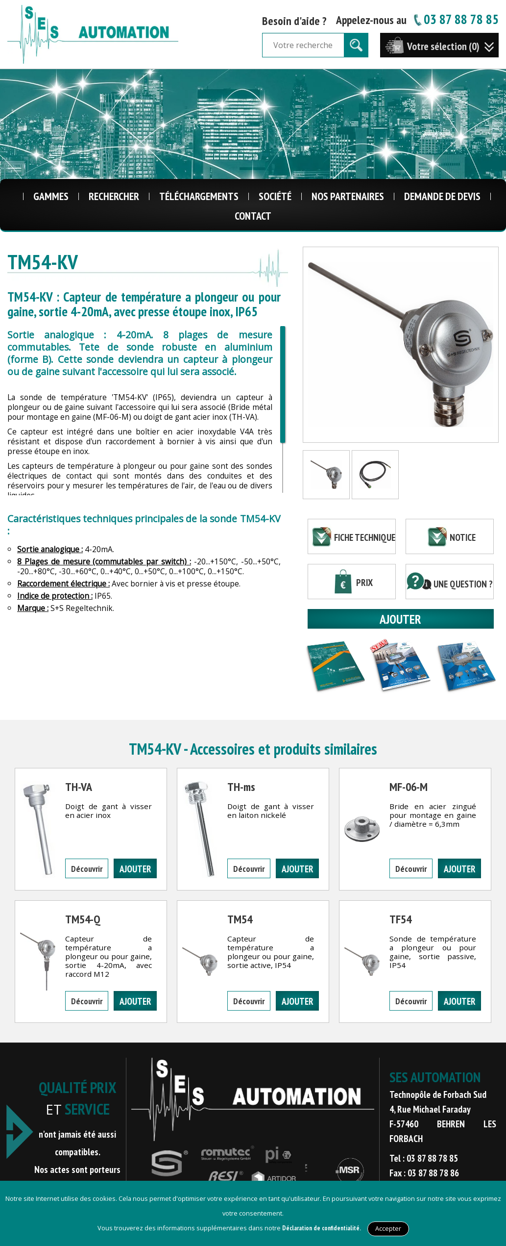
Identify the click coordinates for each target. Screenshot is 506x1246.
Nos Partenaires (348, 196)
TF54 (400, 919)
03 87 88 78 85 (455, 18)
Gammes (51, 196)
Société (275, 196)
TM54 (239, 919)
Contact (253, 216)
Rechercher (114, 196)
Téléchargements (199, 196)
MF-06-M (408, 786)
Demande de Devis (442, 196)
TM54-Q (82, 919)
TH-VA (78, 786)
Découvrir (86, 868)
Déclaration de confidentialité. (321, 1228)
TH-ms (241, 786)
